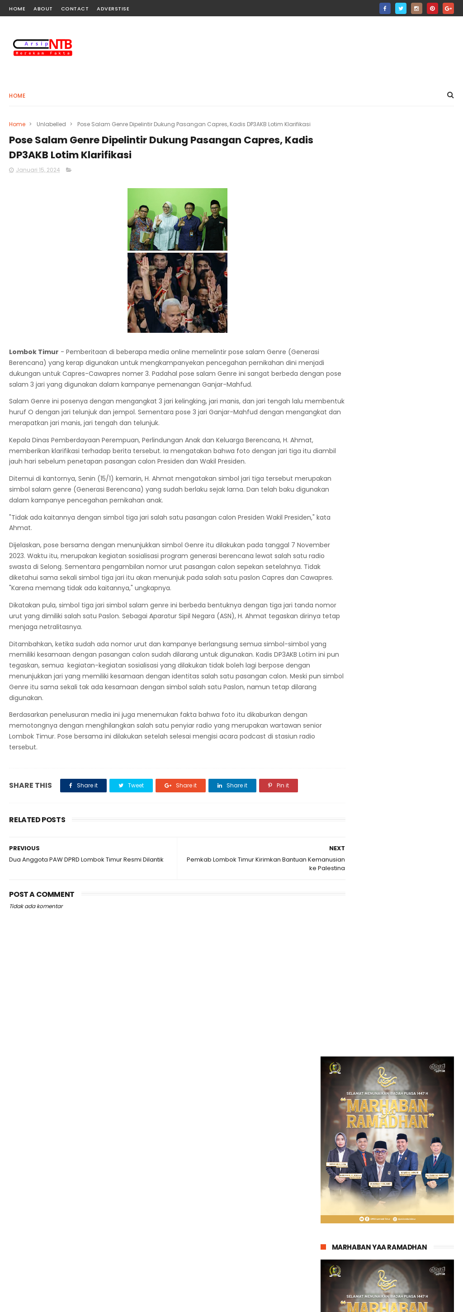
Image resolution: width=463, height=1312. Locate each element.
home (17, 8)
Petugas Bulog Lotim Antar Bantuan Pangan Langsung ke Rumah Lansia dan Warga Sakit (406, 1161)
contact (75, 8)
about (43, 8)
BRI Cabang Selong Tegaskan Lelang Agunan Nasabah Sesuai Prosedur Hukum (401, 1256)
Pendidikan (180, 1150)
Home (17, 95)
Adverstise (113, 8)
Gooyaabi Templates (155, 1300)
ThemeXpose (60, 1300)
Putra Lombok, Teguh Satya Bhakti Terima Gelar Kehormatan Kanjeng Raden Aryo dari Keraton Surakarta (406, 1209)
